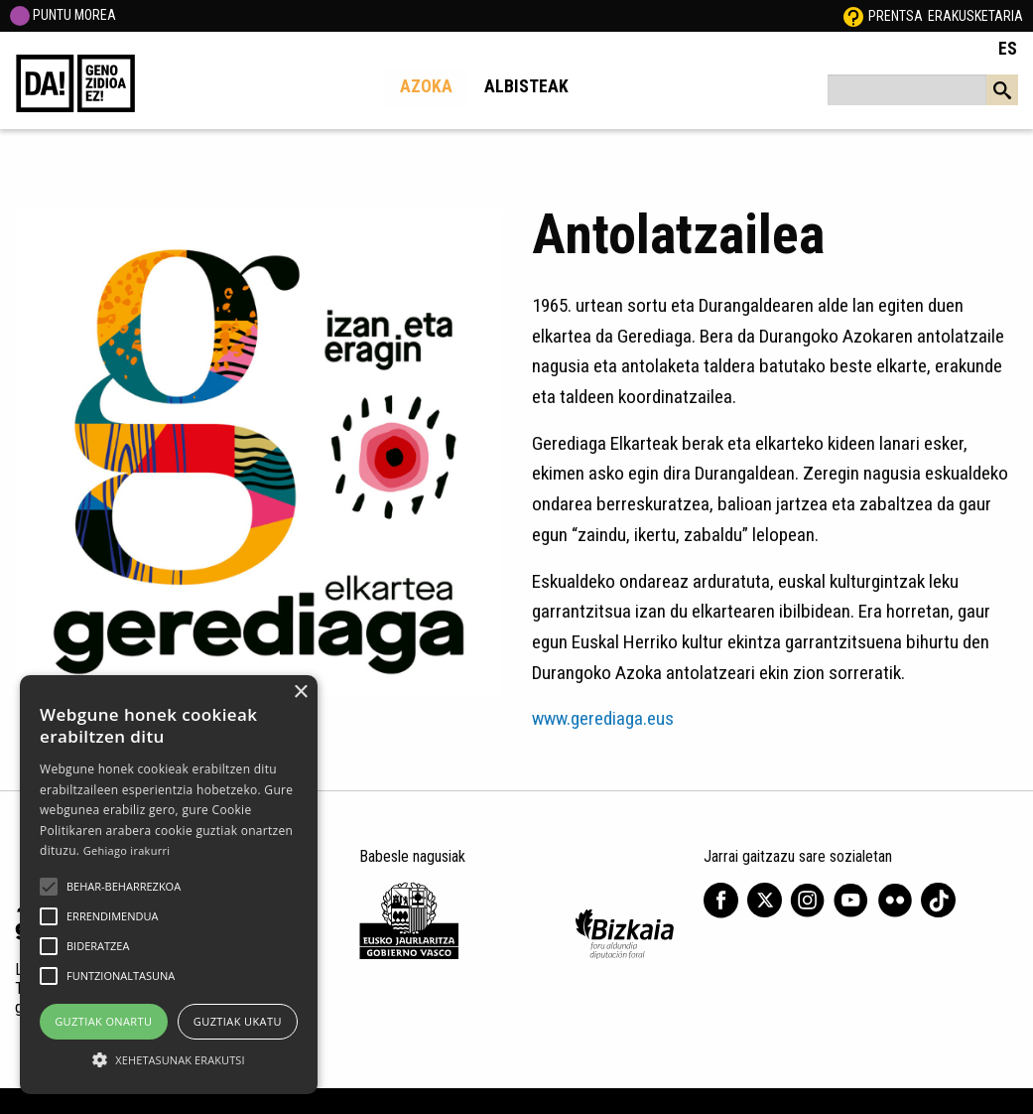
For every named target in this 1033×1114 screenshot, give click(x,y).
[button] (48, 886)
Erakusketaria (975, 16)
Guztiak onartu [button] (103, 1021)
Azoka (426, 86)
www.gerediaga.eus (603, 718)
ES (1007, 49)
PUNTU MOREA (63, 15)
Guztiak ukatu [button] (238, 1021)
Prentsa (895, 16)
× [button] (300, 692)
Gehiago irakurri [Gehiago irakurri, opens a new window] (127, 850)
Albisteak (526, 86)
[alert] (169, 884)
